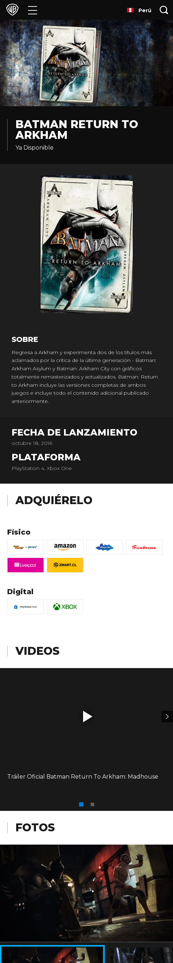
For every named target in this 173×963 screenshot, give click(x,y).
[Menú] (32, 10)
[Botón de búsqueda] (164, 10)
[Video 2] (167, 716)
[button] (87, 716)
